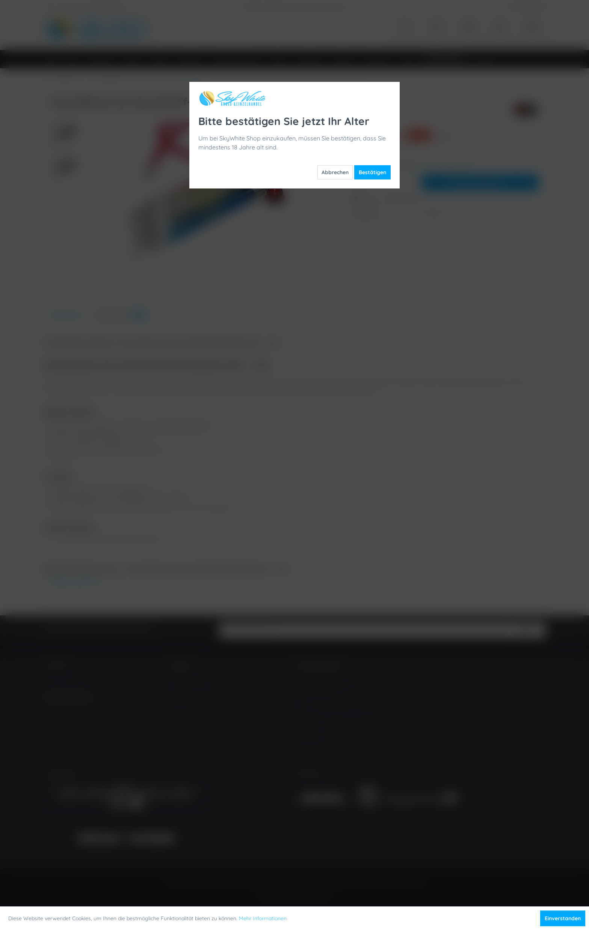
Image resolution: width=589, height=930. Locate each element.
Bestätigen (372, 172)
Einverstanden (563, 918)
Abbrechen (335, 172)
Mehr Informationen (263, 918)
